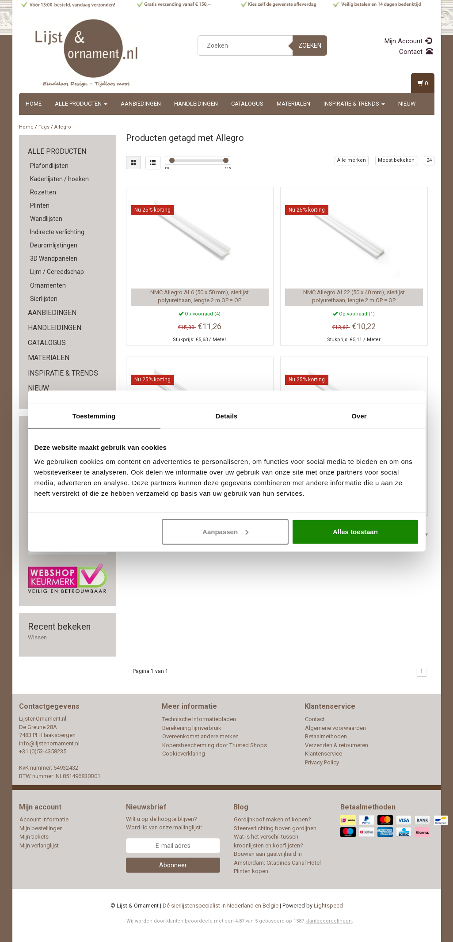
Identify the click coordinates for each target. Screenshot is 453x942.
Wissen (37, 637)
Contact (416, 52)
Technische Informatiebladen (199, 719)
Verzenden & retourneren (336, 745)
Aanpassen (225, 531)
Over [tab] (359, 416)
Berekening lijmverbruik (191, 728)
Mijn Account (407, 41)
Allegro (62, 127)
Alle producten (81, 103)
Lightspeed (328, 905)
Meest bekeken (396, 160)
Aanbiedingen (141, 103)
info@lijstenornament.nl (49, 743)
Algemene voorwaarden (335, 728)
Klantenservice (323, 753)
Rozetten (43, 192)
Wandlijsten (46, 218)
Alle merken (351, 160)
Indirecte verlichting (57, 232)
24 (429, 160)
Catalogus (247, 103)
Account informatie (44, 819)
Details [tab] (227, 416)
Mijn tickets (34, 836)
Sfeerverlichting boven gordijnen (275, 828)
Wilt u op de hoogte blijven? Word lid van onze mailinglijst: (164, 823)
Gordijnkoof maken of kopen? (272, 819)
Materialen (293, 103)
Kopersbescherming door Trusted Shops (214, 745)
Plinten (39, 205)
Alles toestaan (355, 531)
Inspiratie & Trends (354, 103)
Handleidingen (196, 103)
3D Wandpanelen (53, 258)
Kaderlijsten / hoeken (59, 178)
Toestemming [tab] (94, 416)
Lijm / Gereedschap (57, 271)
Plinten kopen (251, 871)
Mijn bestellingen (41, 828)
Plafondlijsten (49, 165)
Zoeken (309, 45)
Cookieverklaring (183, 753)
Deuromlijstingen (53, 245)
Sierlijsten (43, 298)
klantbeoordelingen (328, 921)
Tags (43, 127)
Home (34, 103)
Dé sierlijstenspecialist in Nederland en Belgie (220, 905)
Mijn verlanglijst (39, 845)
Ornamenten (48, 285)
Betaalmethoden (326, 736)
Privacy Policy (322, 762)
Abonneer (173, 865)
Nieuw (407, 103)
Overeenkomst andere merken (200, 736)
